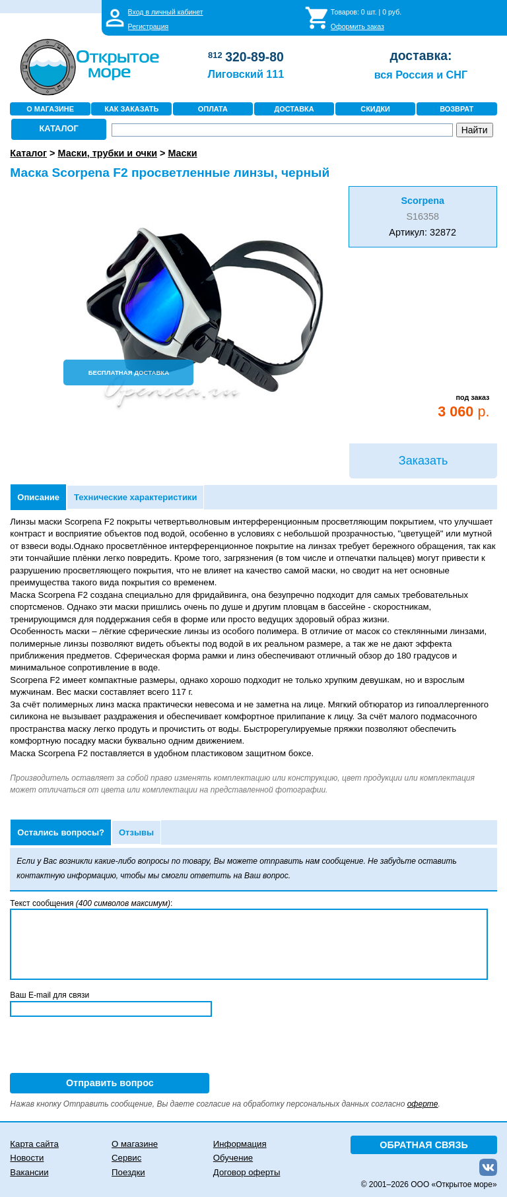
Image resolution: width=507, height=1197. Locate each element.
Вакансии (29, 1172)
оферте (422, 1104)
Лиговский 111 (246, 74)
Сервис (126, 1158)
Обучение (233, 1158)
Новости (27, 1158)
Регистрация (148, 26)
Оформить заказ (357, 26)
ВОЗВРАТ (456, 109)
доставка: (420, 55)
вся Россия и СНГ (420, 75)
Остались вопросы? (60, 832)
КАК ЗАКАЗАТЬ (131, 109)
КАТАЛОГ (59, 128)
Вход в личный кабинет (165, 12)
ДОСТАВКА (294, 109)
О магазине (135, 1144)
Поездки (128, 1172)
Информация (240, 1144)
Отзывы (136, 832)
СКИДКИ (375, 109)
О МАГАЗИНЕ (50, 109)
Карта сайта (34, 1144)
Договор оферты (247, 1172)
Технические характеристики (135, 497)
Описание (38, 497)
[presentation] (110, 1047)
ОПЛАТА (213, 109)
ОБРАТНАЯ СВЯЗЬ (424, 1145)
